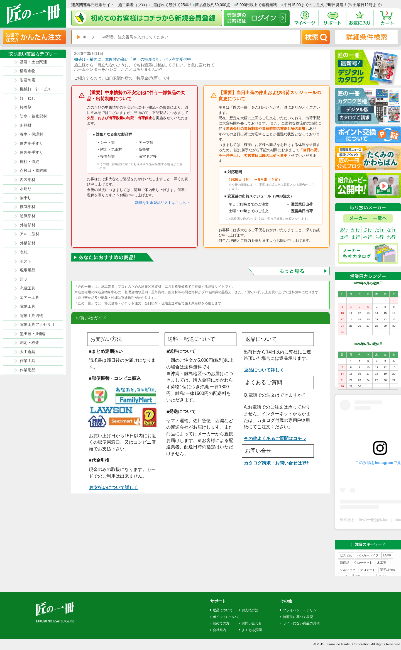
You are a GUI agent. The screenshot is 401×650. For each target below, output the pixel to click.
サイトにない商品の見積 (301, 623)
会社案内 (219, 630)
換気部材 (27, 207)
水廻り (25, 189)
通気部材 (27, 216)
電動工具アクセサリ (37, 324)
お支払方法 (250, 610)
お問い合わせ (252, 623)
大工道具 (27, 352)
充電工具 (27, 288)
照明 (24, 279)
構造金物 (27, 71)
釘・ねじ (27, 98)
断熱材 (25, 125)
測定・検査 (29, 343)
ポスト (25, 261)
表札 (24, 252)
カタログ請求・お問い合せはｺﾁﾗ (276, 463)
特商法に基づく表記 (298, 617)
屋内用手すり (31, 143)
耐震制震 (27, 80)
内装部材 (27, 180)
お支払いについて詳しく (113, 487)
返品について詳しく (264, 370)
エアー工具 (29, 297)
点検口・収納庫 (33, 170)
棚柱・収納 (29, 162)
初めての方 (221, 623)
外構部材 (27, 243)
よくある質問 (252, 630)
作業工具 (27, 361)
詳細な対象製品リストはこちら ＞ (163, 203)
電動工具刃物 (31, 316)
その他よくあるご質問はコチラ (275, 438)
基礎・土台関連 (33, 62)
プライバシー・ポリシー (301, 610)
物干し (25, 198)
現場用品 (27, 270)
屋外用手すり (31, 152)
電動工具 (27, 306)
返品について (223, 610)
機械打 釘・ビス (35, 89)
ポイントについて (226, 617)
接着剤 (25, 107)
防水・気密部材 (33, 116)
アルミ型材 (29, 234)
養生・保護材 (31, 134)
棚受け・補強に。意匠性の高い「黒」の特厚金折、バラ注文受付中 (132, 59)
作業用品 (27, 370)
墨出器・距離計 (33, 334)
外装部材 (27, 225)
